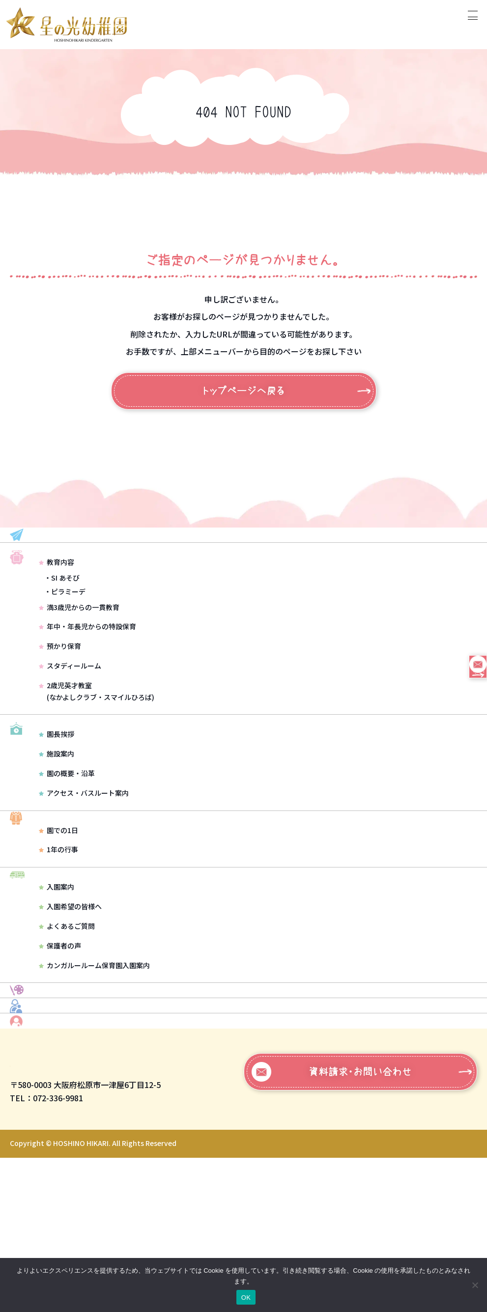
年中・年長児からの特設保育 (87, 666)
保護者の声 (60, 1039)
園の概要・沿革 (67, 840)
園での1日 (58, 910)
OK (246, 1297)
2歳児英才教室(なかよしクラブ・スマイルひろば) (96, 731)
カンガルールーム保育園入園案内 (94, 1058)
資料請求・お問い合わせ (332, 1226)
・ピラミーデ (65, 631)
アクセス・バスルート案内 (84, 859)
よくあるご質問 (67, 1019)
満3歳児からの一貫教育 (79, 647)
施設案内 (56, 820)
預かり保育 (60, 686)
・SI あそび (62, 617)
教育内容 (56, 602)
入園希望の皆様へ (70, 1000)
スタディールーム (70, 705)
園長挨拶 (56, 801)
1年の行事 (58, 929)
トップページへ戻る (243, 391)
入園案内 (56, 980)
